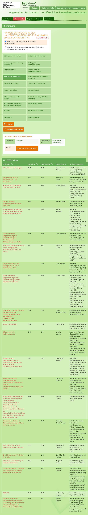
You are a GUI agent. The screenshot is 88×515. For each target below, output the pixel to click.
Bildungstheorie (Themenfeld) (12, 56)
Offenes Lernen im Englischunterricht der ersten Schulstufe (12, 204)
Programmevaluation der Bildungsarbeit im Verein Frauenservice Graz (11, 266)
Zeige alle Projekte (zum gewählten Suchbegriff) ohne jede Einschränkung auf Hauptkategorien (24, 48)
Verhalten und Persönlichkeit (36, 83)
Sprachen (7, 110)
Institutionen (49, 19)
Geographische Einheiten (35, 110)
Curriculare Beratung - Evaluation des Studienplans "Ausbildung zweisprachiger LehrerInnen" (13, 471)
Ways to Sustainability (10, 324)
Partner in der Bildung (10, 90)
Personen (39, 19)
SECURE (6, 493)
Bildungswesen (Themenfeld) (36, 56)
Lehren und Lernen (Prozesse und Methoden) (38, 77)
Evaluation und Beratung (11, 83)
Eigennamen (8, 117)
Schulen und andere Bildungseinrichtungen (34, 70)
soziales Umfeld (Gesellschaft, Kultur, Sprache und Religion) (13, 104)
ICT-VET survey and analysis (12, 168)
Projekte (29, 19)
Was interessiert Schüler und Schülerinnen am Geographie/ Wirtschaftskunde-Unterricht (12, 211)
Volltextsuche (7, 19)
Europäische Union (34, 90)
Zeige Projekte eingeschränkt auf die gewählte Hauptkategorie (20, 42)
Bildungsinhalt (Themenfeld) (12, 76)
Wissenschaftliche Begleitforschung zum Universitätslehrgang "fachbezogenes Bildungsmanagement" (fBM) (12, 238)
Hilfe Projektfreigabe (47, 8)
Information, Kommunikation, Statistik (12, 97)
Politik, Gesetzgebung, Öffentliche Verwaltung (38, 97)
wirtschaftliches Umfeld (35, 104)
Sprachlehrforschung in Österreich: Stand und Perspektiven (10, 180)
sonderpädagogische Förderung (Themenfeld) (13, 63)
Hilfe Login (34, 8)
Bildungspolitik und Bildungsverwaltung (34, 63)
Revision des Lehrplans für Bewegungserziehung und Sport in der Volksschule (13, 423)
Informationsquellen (34, 117)
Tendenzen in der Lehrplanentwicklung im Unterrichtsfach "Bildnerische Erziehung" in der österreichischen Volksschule (12, 362)
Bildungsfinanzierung (10, 69)
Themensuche (19, 19)
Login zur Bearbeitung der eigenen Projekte (71, 8)
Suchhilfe (42, 37)
